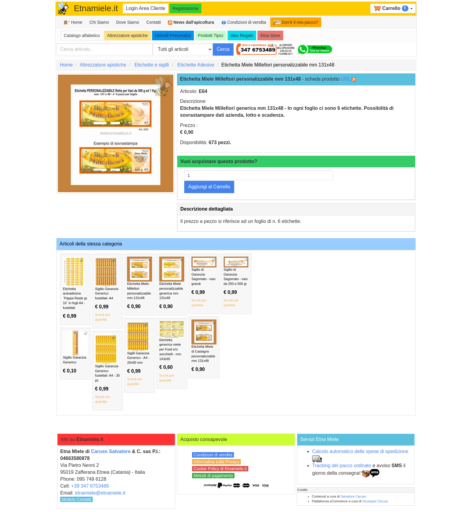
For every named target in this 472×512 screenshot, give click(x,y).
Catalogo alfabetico (82, 35)
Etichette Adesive (195, 64)
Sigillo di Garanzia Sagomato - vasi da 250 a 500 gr (236, 282)
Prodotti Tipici (210, 35)
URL (345, 79)
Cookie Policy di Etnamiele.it (220, 468)
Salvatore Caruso (353, 496)
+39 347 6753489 (90, 486)
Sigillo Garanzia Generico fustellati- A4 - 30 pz (107, 369)
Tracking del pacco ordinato (341, 465)
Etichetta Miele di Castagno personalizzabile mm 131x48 (203, 345)
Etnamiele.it (96, 8)
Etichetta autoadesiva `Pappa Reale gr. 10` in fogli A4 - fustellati (75, 288)
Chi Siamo (99, 22)
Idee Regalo (242, 35)
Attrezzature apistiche (127, 35)
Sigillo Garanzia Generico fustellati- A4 (107, 289)
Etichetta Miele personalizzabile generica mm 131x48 (171, 283)
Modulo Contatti (76, 499)
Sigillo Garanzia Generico (75, 352)
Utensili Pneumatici (173, 35)
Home (73, 22)
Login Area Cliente (145, 8)
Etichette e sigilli (152, 64)
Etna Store (270, 35)
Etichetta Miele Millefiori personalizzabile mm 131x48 (139, 283)
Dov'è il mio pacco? (295, 22)
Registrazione (185, 8)
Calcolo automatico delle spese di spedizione (360, 451)
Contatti (153, 22)
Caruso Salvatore (111, 451)
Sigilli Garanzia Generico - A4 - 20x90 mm (139, 354)
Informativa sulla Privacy (216, 461)
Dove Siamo (127, 22)
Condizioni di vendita (243, 22)
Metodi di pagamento (213, 475)
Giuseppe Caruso (375, 501)
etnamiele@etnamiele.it (100, 492)
